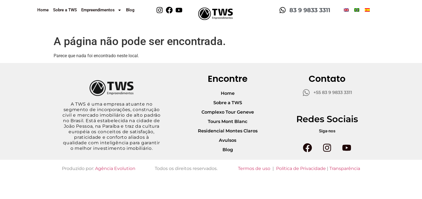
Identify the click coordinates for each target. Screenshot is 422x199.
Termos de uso (254, 168)
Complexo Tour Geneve (227, 112)
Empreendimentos (101, 10)
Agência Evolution (115, 168)
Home (43, 9)
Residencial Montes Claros (228, 130)
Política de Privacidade (301, 168)
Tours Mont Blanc (227, 121)
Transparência (344, 168)
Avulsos (227, 140)
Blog (130, 9)
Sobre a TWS (65, 9)
